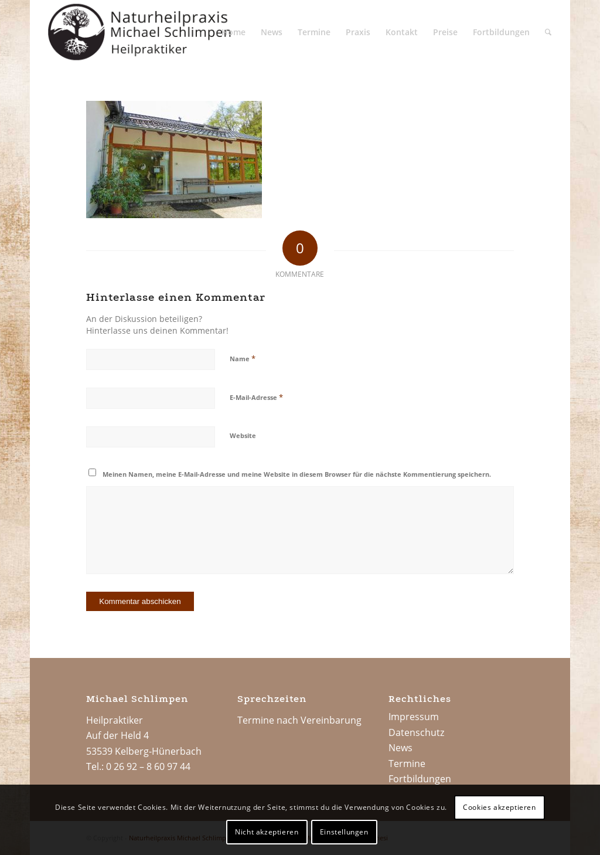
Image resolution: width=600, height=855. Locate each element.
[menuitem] (233, 32)
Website (243, 435)
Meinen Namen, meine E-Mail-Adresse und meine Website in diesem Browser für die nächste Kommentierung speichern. (297, 474)
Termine (406, 763)
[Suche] (548, 32)
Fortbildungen (419, 778)
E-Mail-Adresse (256, 397)
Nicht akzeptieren (266, 832)
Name (242, 358)
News (400, 747)
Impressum (413, 716)
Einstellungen (344, 832)
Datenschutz (416, 732)
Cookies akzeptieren (499, 807)
